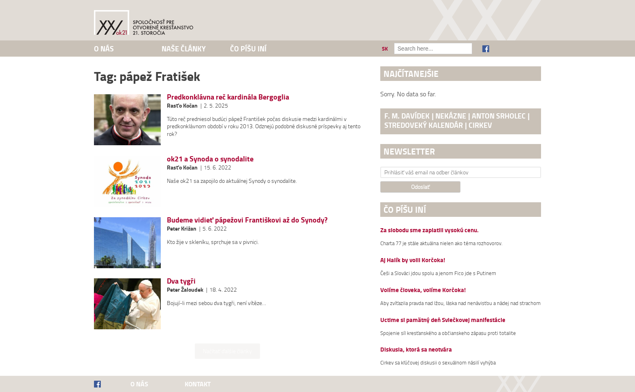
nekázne (450, 115)
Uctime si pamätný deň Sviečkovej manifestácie (442, 320)
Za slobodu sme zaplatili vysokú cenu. (429, 230)
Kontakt (198, 383)
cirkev (480, 125)
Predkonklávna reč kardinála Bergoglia (228, 96)
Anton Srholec (499, 115)
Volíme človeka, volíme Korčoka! (423, 290)
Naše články (184, 48)
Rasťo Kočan (182, 105)
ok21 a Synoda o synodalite (210, 158)
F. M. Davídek (407, 115)
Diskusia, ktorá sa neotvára (416, 350)
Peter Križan (181, 228)
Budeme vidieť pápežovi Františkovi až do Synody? (247, 219)
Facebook (485, 48)
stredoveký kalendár (423, 125)
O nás (104, 48)
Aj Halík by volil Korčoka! (412, 260)
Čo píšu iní (248, 48)
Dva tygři (181, 280)
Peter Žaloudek (185, 289)
